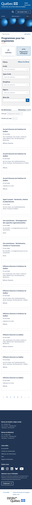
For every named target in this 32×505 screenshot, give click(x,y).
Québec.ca (16, 494)
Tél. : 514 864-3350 (5, 434)
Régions (5, 90)
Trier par (3, 113)
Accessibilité (4, 448)
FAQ (2, 456)
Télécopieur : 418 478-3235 (7, 427)
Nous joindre (27, 5)
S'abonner (7, 483)
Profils (5, 66)
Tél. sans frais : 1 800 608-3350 (8, 426)
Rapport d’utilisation (7, 459)
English (26, 3)
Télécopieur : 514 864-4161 (7, 438)
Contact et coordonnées (8, 451)
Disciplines (6, 82)
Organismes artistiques (24, 51)
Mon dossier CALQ (23, 12)
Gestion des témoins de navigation (21, 492)
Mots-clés (6, 97)
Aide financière (6, 34)
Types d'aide (7, 74)
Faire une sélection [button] (16, 69)
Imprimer (28, 34)
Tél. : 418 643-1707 (5, 424)
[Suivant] (28, 397)
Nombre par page (6, 118)
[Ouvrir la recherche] (13, 12)
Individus (8, 51)
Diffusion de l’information (8, 454)
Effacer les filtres (23, 62)
